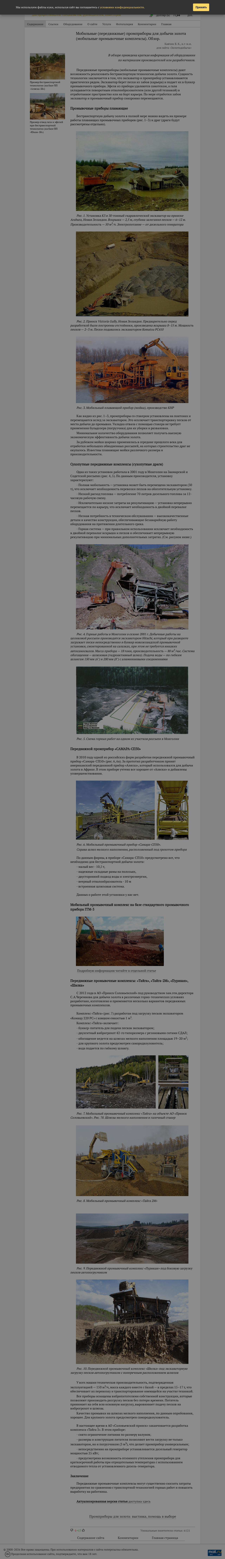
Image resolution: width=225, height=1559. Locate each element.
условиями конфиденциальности (122, 7)
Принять (201, 7)
